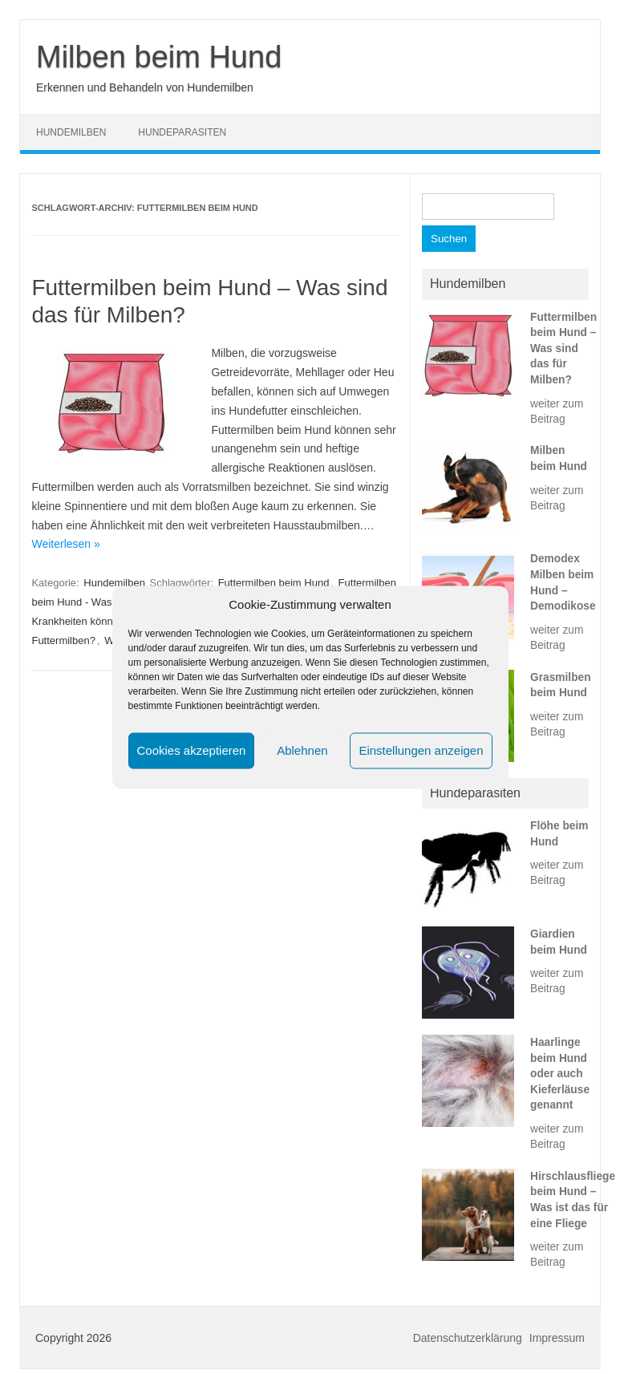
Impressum (557, 1337)
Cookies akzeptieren (191, 750)
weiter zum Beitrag (556, 411)
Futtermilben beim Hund (274, 583)
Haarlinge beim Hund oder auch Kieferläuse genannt (560, 1073)
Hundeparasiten (182, 132)
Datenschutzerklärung (467, 1337)
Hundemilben (71, 132)
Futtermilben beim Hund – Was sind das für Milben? (563, 348)
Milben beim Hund (159, 57)
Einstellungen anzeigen (421, 750)
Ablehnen (302, 750)
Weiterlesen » (65, 543)
